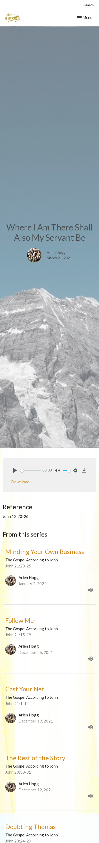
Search (88, 5)
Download (20, 481)
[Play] (15, 470)
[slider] (30, 470)
